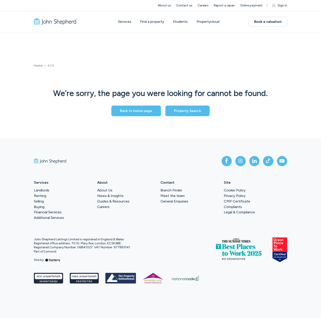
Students (181, 21)
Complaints (233, 207)
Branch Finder (171, 191)
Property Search (189, 111)
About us (164, 5)
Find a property (153, 21)
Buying (39, 207)
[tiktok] (267, 161)
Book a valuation (268, 21)
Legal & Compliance (239, 213)
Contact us (184, 5)
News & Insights (110, 196)
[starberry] (52, 260)
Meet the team (172, 196)
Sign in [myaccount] (279, 5)
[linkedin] (253, 161)
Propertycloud (208, 21)
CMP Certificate (237, 202)
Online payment (251, 5)
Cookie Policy (235, 191)
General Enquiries (174, 202)
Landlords (41, 191)
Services (125, 21)
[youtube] (282, 161)
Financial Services (48, 213)
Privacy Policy (235, 196)
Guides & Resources (113, 202)
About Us (104, 191)
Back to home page (134, 111)
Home (38, 65)
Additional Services (49, 218)
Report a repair (224, 5)
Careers (203, 5)
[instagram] (239, 161)
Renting (40, 196)
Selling (39, 202)
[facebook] (225, 161)
